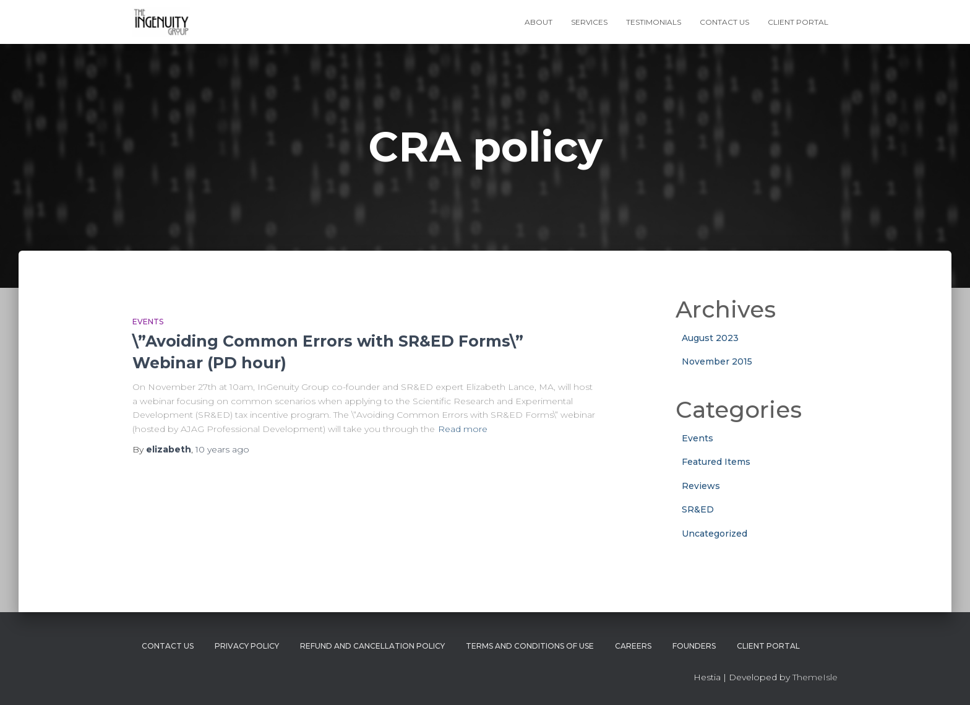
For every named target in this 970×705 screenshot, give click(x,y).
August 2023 (710, 338)
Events (147, 321)
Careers (633, 646)
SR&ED (698, 509)
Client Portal (798, 22)
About (538, 22)
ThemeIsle (815, 677)
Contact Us (724, 22)
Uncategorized (714, 533)
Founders (694, 646)
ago (222, 449)
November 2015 (717, 361)
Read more (462, 429)
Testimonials (653, 22)
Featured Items (716, 461)
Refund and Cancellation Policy (372, 646)
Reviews (701, 485)
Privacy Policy (247, 646)
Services (589, 22)
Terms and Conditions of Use (530, 646)
